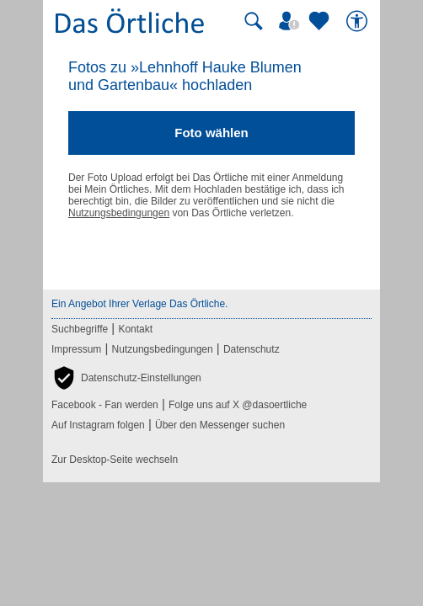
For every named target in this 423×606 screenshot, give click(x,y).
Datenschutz (251, 349)
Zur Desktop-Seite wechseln (114, 459)
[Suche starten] (253, 21)
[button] (126, 378)
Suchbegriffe (79, 329)
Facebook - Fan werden (104, 405)
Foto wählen (211, 132)
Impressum (76, 349)
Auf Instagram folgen (98, 425)
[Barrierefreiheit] (359, 21)
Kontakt (135, 329)
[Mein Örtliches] (291, 21)
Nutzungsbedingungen (118, 213)
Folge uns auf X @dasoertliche (238, 405)
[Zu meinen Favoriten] (321, 21)
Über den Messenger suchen (220, 425)
